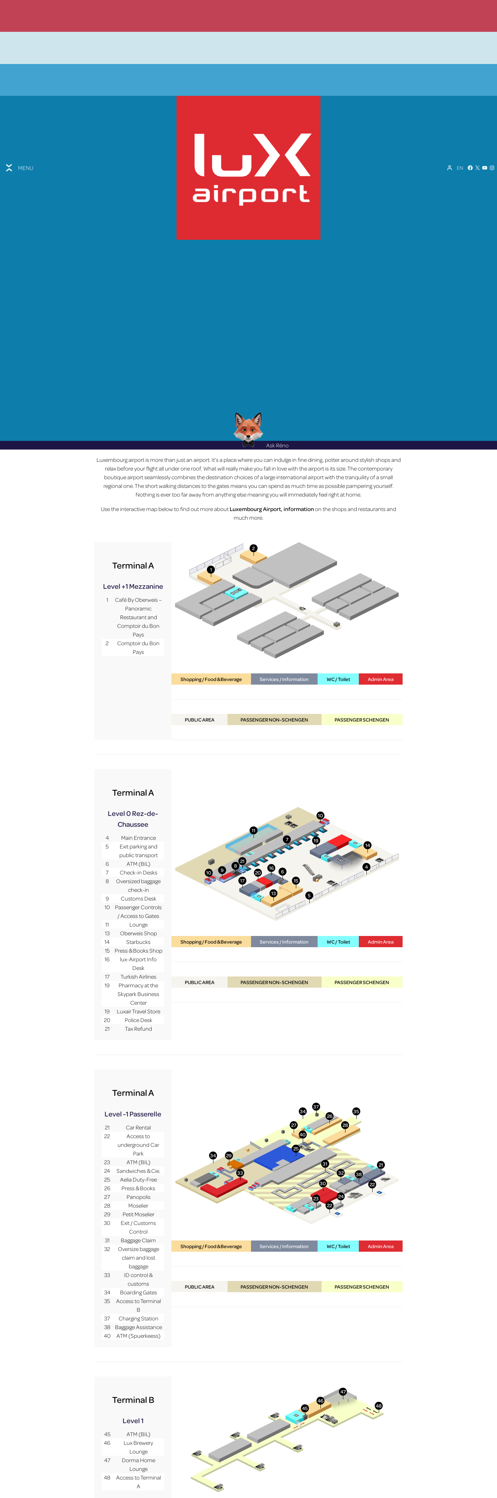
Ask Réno (261, 397)
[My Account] (450, 142)
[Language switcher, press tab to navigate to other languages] (460, 142)
